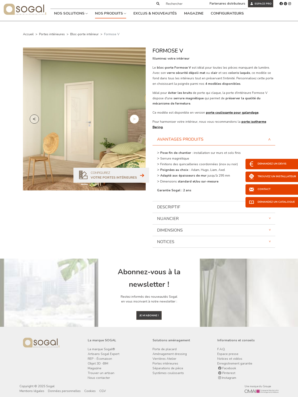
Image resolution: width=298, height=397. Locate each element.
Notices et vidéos (229, 359)
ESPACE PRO (261, 3)
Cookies (90, 391)
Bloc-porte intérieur (84, 34)
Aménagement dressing (170, 354)
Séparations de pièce (168, 368)
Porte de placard (165, 349)
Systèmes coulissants (168, 373)
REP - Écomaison (100, 359)
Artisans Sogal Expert (103, 354)
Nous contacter (99, 378)
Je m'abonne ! (149, 315)
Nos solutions (71, 13)
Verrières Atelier (164, 359)
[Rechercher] (182, 3)
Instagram (227, 378)
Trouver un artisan (101, 373)
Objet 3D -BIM (98, 363)
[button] (34, 119)
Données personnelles (64, 391)
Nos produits (110, 13)
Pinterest (226, 373)
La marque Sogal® (101, 349)
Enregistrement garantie (234, 363)
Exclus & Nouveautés (155, 13)
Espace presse (227, 354)
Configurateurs (227, 13)
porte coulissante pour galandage (232, 112)
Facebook (227, 368)
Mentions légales (32, 391)
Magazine (193, 13)
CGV (102, 391)
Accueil (28, 34)
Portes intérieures (52, 34)
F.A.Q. (221, 349)
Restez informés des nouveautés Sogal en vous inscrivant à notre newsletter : (149, 299)
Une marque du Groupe (258, 386)
